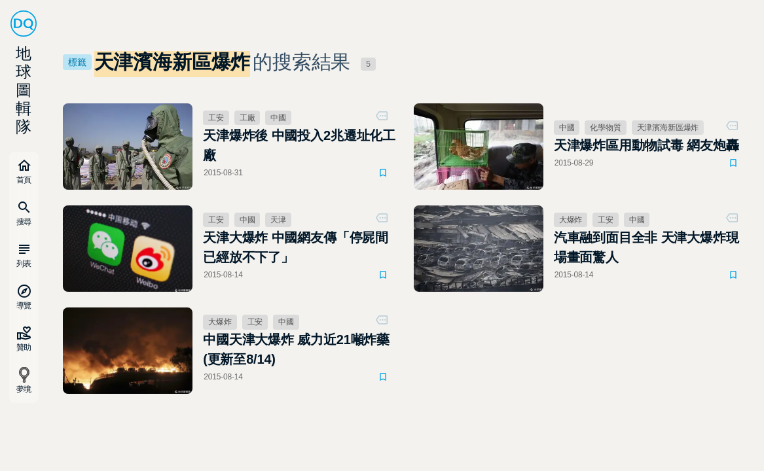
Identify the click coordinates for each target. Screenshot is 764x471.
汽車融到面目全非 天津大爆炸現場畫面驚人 (646, 247)
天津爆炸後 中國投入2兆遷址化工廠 (299, 145)
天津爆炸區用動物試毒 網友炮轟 (646, 145)
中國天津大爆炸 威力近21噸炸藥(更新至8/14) (296, 349)
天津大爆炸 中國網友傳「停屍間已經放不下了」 (295, 247)
